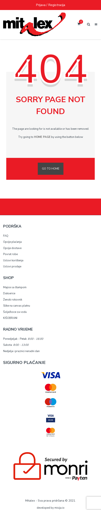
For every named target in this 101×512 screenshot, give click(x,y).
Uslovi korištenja (13, 260)
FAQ (5, 236)
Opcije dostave (12, 248)
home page (42, 137)
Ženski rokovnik (12, 300)
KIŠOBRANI (10, 318)
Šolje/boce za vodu (15, 312)
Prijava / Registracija (50, 5)
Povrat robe (10, 254)
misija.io (59, 508)
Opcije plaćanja (12, 242)
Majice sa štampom (15, 287)
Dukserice (9, 293)
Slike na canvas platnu (16, 306)
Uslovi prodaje (12, 266)
